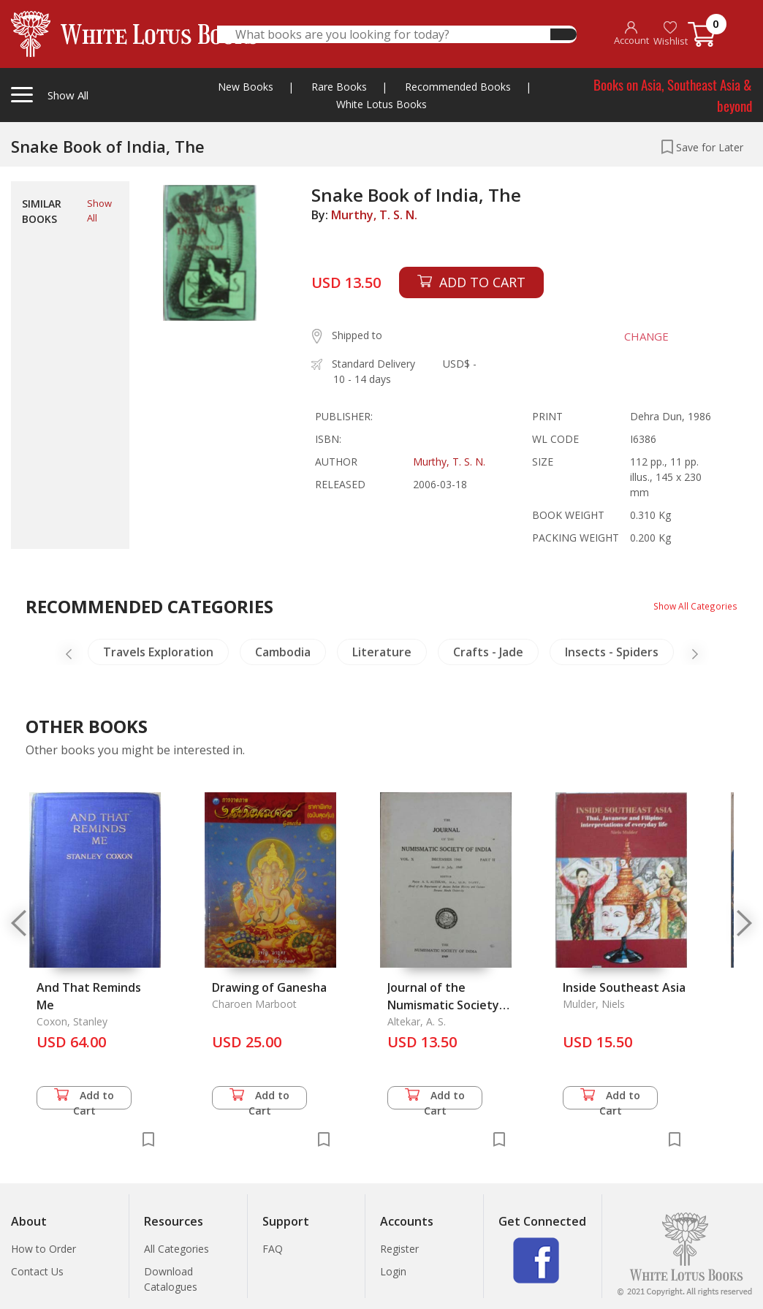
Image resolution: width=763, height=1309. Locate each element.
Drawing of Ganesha (269, 987)
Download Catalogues (170, 1279)
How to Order (43, 1249)
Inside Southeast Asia (624, 987)
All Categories (176, 1249)
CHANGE (633, 336)
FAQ (272, 1249)
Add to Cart (84, 1098)
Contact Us (37, 1271)
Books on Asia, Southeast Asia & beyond (672, 94)
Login (393, 1271)
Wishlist (670, 34)
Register (399, 1249)
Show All (99, 210)
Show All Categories (690, 605)
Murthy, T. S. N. (374, 215)
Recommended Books (458, 87)
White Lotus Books (381, 104)
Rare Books (339, 87)
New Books (245, 87)
